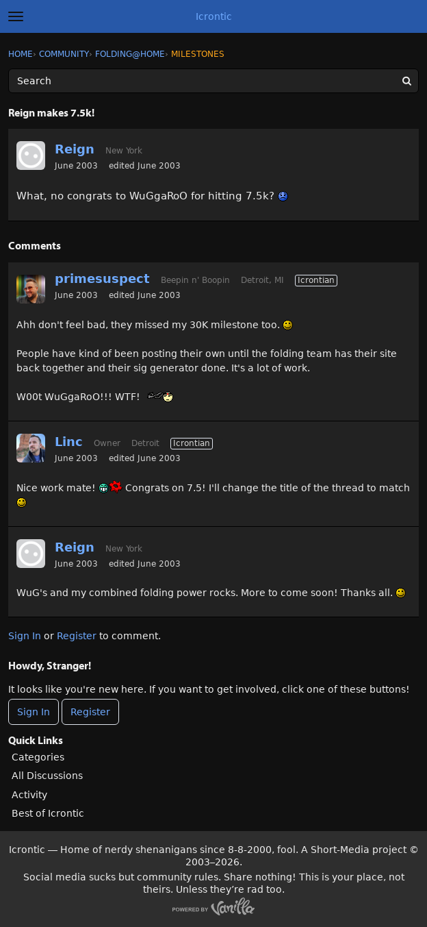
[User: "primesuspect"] (30, 289)
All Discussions (47, 775)
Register (76, 635)
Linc (69, 441)
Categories (38, 757)
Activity (29, 794)
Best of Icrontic (48, 813)
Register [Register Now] (90, 711)
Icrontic (214, 16)
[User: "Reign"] (30, 155)
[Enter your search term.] (213, 81)
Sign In (24, 635)
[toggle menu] (15, 16)
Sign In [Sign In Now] (33, 711)
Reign (74, 149)
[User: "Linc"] (30, 448)
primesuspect (102, 278)
